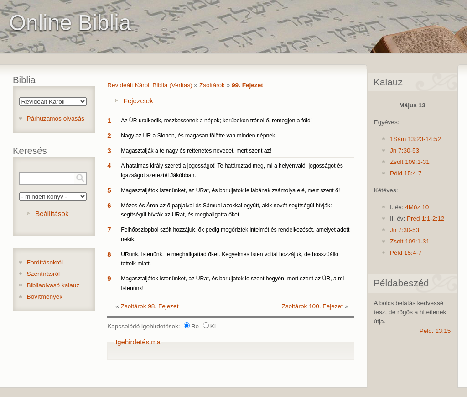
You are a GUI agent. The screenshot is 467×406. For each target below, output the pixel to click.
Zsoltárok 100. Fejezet (312, 306)
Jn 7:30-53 (404, 150)
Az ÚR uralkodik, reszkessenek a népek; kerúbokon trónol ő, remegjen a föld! (216, 120)
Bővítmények (45, 296)
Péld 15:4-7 (406, 173)
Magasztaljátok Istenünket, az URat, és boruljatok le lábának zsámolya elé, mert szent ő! (230, 190)
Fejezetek (138, 101)
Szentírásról (43, 273)
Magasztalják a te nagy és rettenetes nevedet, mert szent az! (196, 151)
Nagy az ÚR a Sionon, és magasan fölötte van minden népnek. (198, 135)
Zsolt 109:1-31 (410, 161)
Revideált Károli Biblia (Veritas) (149, 85)
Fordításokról (45, 262)
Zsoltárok (212, 85)
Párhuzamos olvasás (55, 118)
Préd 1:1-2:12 (425, 218)
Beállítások (51, 213)
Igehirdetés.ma (138, 342)
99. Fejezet (247, 85)
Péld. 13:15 (435, 330)
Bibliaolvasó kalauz (53, 285)
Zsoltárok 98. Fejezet (150, 306)
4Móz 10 (417, 207)
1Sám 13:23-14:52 (415, 139)
